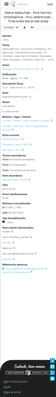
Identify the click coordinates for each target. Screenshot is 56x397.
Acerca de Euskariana (15, 381)
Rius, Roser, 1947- (11, 150)
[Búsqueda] (31, 4)
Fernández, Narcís (11, 138)
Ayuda (6, 386)
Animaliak (7, 259)
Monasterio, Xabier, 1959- (15, 144)
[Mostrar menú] (6, 4)
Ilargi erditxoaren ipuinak (14, 179)
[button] (24, 27)
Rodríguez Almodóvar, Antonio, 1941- (21, 68)
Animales (6, 242)
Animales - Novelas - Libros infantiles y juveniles (26, 120)
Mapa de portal (12, 392)
